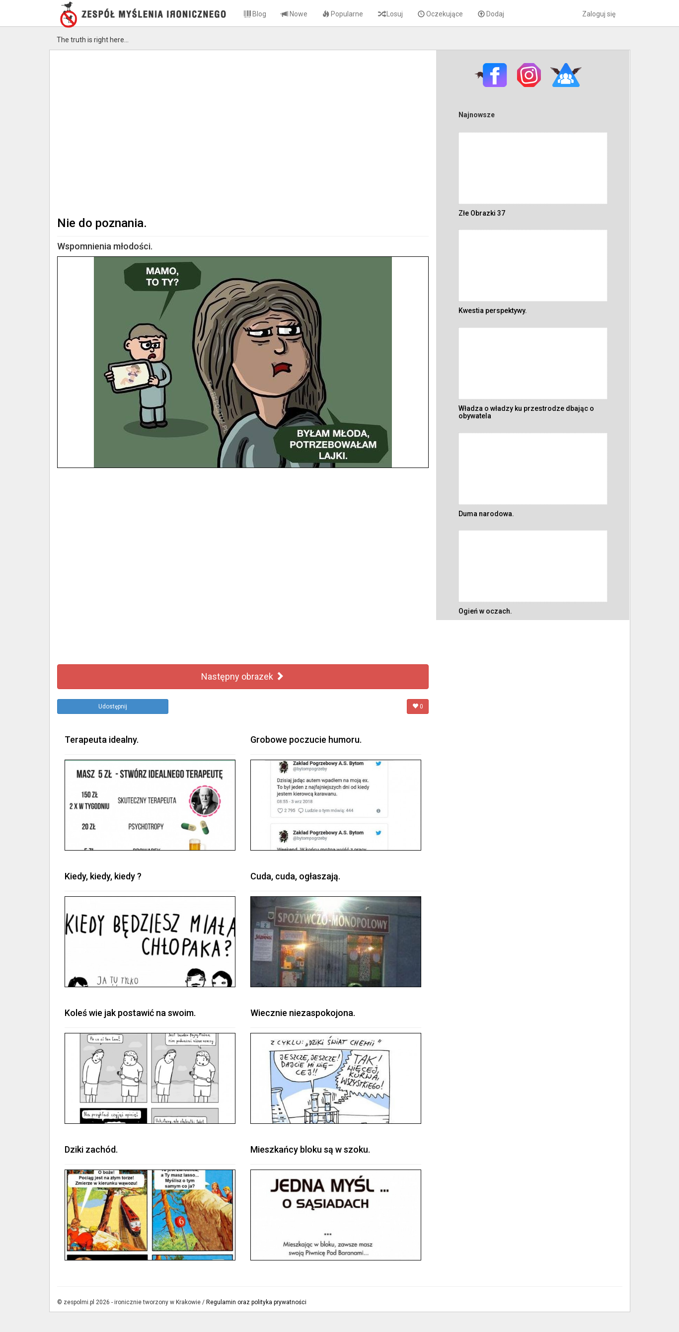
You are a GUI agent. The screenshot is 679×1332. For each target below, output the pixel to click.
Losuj (390, 14)
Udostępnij (112, 706)
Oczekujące (440, 14)
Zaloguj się (598, 14)
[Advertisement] (243, 132)
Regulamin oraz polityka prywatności (256, 1302)
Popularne (342, 14)
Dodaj (491, 14)
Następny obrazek (242, 676)
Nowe (294, 14)
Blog (255, 14)
